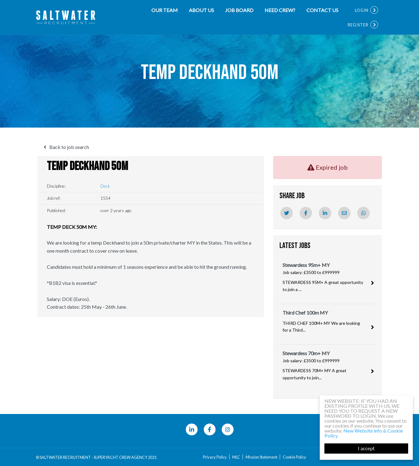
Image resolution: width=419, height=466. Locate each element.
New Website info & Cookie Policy (363, 433)
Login (361, 10)
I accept (366, 448)
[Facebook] (306, 213)
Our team (164, 10)
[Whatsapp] (363, 213)
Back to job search (69, 147)
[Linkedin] (325, 213)
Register (358, 24)
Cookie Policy (294, 457)
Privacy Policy (215, 457)
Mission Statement (261, 457)
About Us (201, 10)
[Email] (344, 213)
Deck (105, 186)
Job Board (239, 10)
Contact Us (322, 10)
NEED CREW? (280, 10)
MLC (236, 457)
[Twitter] (286, 213)
